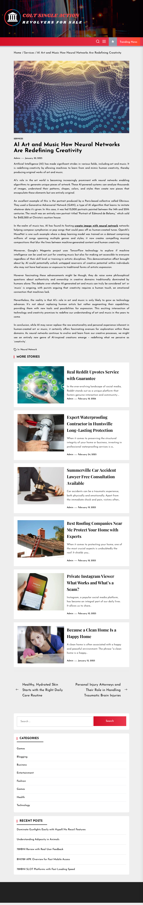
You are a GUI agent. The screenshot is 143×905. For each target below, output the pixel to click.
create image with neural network (96, 225)
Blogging (22, 759)
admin (17, 158)
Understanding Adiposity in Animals (38, 841)
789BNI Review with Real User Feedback (40, 851)
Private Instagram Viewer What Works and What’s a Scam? (93, 584)
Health (21, 799)
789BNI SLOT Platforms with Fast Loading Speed (46, 871)
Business (22, 767)
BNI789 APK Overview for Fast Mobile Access (43, 861)
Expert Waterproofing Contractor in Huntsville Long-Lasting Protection (92, 423)
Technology (23, 807)
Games (21, 751)
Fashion (21, 783)
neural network (28, 349)
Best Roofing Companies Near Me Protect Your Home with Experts (92, 531)
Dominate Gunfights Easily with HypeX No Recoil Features (51, 831)
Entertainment (25, 775)
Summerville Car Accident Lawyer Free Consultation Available (94, 477)
